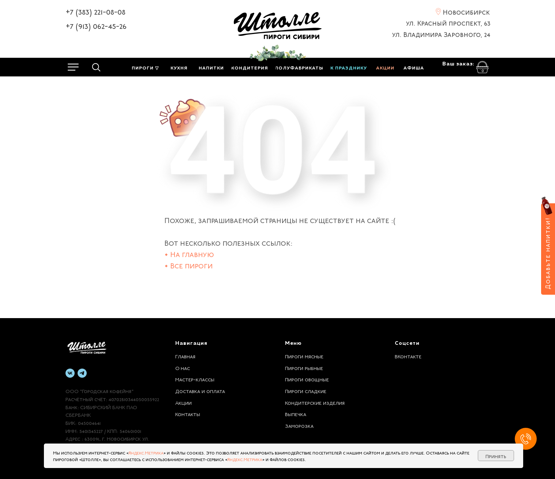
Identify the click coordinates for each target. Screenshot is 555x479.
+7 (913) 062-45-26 (96, 25)
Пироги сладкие (305, 390)
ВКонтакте (408, 355)
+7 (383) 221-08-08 (95, 11)
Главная (185, 355)
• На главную (189, 253)
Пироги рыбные (304, 367)
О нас (182, 367)
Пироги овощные (307, 378)
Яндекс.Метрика (146, 452)
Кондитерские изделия (315, 402)
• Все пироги (188, 265)
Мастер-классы (194, 378)
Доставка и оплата (200, 390)
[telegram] (82, 373)
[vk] (70, 373)
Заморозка (299, 425)
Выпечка (295, 413)
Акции (183, 402)
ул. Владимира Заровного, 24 (441, 33)
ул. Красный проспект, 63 (448, 22)
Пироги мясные (304, 355)
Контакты (187, 413)
